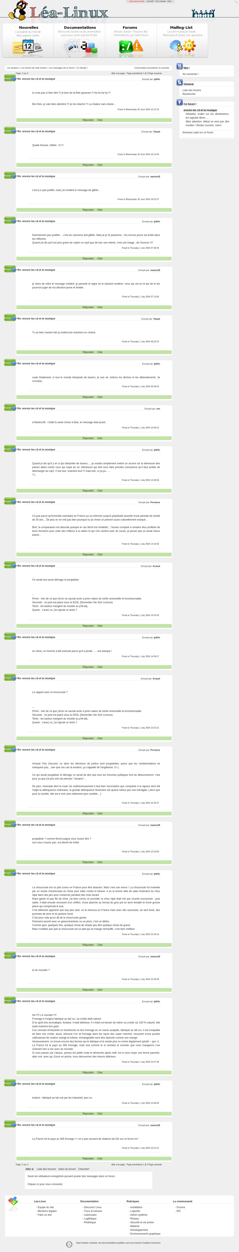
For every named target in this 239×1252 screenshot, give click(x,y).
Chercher (83, 1169)
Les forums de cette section (34, 68)
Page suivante (155, 73)
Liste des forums (46, 1169)
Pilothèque (90, 1222)
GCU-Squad (160, 1)
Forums (181, 1207)
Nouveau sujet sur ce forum (198, 132)
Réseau (134, 1218)
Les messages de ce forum (61, 68)
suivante (165, 68)
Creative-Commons (151, 1243)
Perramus (155, 502)
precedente (152, 68)
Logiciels (135, 1211)
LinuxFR (150, 1)
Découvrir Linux (92, 1207)
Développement (139, 1229)
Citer (99, 120)
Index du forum (66, 1169)
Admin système (138, 1214)
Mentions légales (47, 1211)
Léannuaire (90, 1214)
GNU (169, 1)
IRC (179, 1211)
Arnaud (156, 566)
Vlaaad (156, 132)
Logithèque (90, 1218)
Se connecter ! (191, 74)
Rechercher (189, 94)
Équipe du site (46, 1207)
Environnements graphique (145, 1233)
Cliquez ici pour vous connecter (45, 1184)
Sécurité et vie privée (142, 1222)
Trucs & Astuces (93, 1211)
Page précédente (134, 73)
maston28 (155, 176)
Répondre (88, 120)
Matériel (134, 1226)
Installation (136, 1207)
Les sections (13, 68)
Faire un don (45, 1214)
